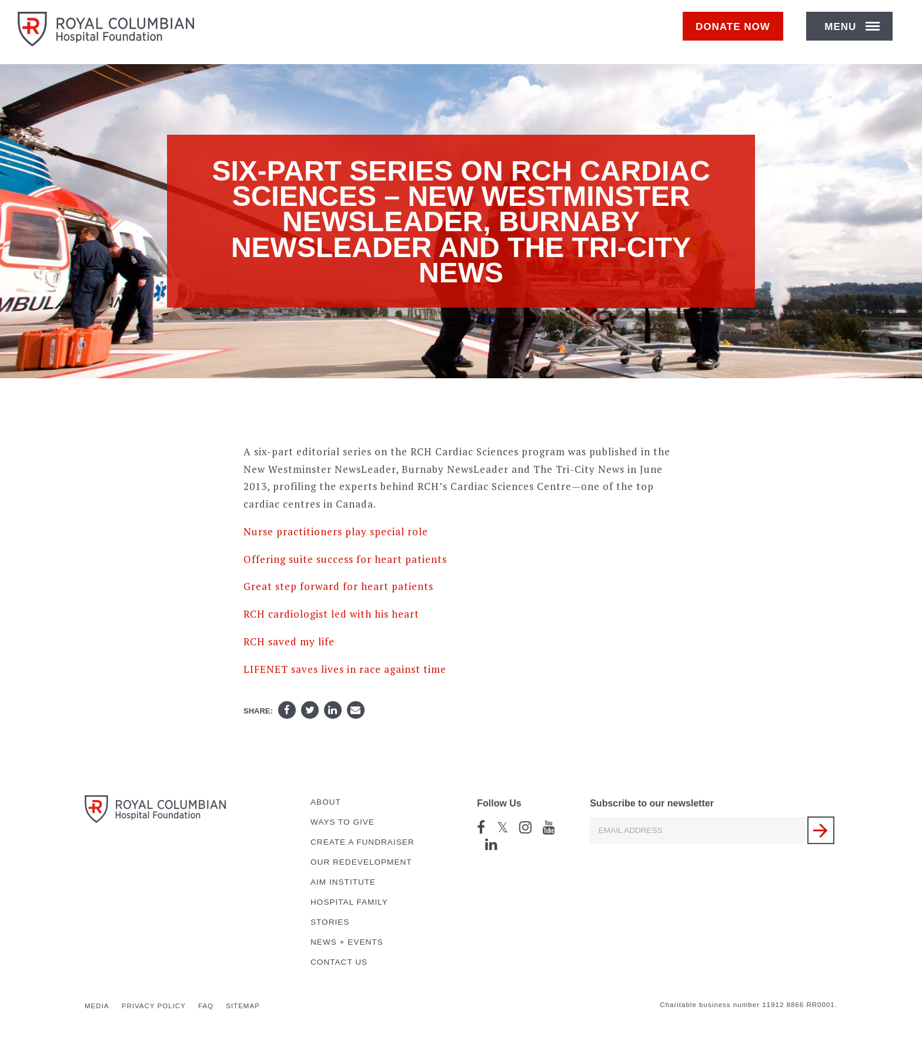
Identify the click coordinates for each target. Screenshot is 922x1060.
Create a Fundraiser (362, 842)
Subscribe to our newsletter (652, 803)
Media (97, 1005)
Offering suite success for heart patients (345, 559)
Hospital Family (349, 902)
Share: (258, 710)
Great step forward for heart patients (338, 586)
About (325, 802)
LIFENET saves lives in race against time (344, 669)
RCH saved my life (289, 641)
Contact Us (339, 962)
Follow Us (499, 803)
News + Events (346, 942)
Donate (738, 33)
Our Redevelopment (361, 862)
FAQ (205, 1005)
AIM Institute (343, 882)
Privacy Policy (154, 1005)
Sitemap (243, 1005)
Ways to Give (342, 822)
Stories (329, 922)
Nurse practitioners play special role (335, 531)
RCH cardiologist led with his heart (331, 614)
